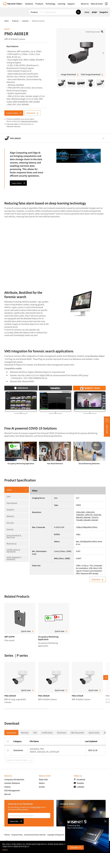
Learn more (18, 183)
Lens (9, 496)
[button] (107, 426)
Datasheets (11, 732)
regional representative (29, 121)
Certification (47, 732)
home (6, 21)
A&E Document (77, 732)
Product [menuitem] (34, 10)
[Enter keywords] (59, 10)
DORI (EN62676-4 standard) (14, 558)
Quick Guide (94, 732)
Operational (12, 503)
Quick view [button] (27, 631)
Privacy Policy (36, 807)
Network (10, 516)
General (10, 529)
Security (10, 522)
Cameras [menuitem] (25, 21)
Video (9, 489)
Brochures (61, 732)
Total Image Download (92, 74)
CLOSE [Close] (106, 820)
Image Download (70, 74)
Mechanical (12, 543)
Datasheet (32, 113)
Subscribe (16, 821)
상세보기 (5, 850)
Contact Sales (13, 113)
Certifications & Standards (13, 550)
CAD (35, 732)
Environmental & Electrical (14, 536)
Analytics (10, 509)
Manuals (24, 732)
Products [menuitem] (15, 21)
